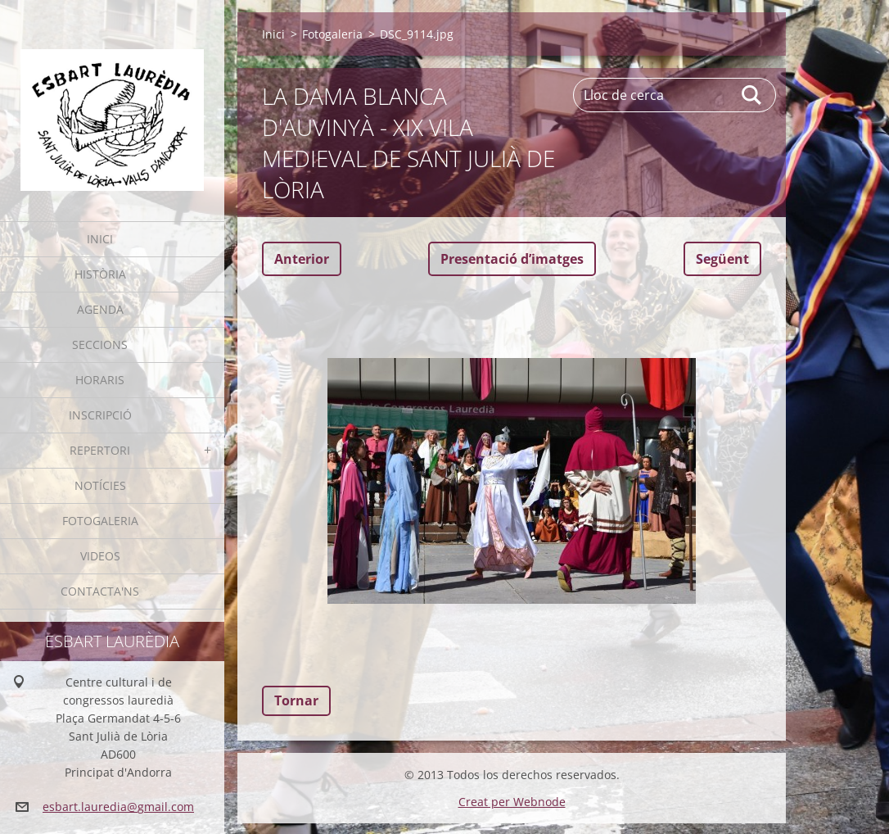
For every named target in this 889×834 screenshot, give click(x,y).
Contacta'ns (100, 591)
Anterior (301, 259)
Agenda (100, 309)
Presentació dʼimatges (512, 259)
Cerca (752, 95)
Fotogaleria (100, 520)
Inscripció (100, 415)
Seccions (100, 344)
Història (100, 274)
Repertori (100, 450)
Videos (100, 556)
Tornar (296, 700)
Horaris (99, 380)
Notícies (100, 485)
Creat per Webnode (512, 801)
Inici (100, 239)
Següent (722, 259)
